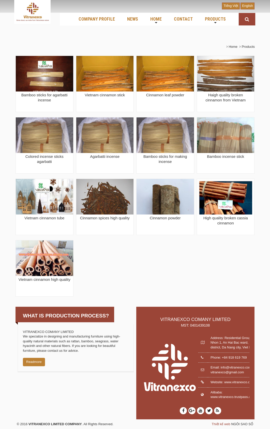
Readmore (34, 362)
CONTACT (183, 19)
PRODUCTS (215, 20)
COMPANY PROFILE (97, 19)
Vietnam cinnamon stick (105, 95)
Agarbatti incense (104, 156)
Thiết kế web (221, 424)
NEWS (132, 19)
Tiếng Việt (230, 6)
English (247, 6)
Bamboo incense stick (225, 156)
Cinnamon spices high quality (105, 218)
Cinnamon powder (165, 218)
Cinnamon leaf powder (165, 95)
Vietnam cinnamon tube (44, 218)
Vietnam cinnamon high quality (44, 279)
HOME (156, 20)
